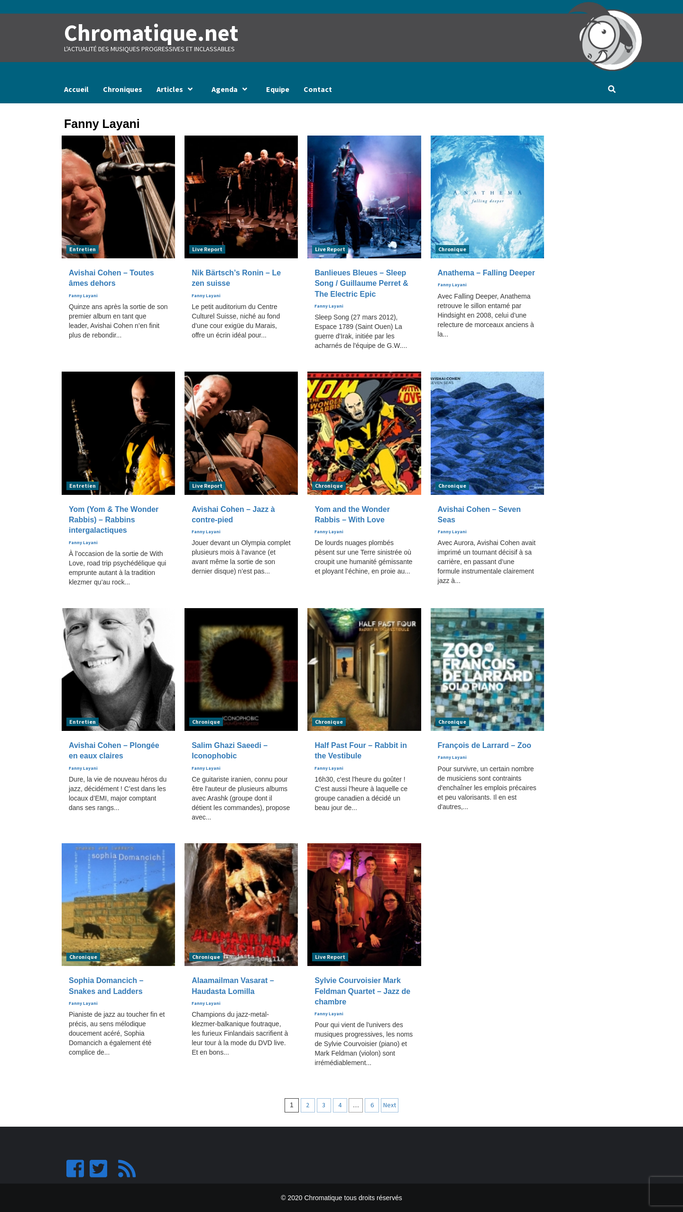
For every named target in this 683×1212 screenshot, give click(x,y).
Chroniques (122, 89)
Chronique (452, 249)
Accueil (76, 89)
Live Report (207, 249)
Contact (318, 89)
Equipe (277, 89)
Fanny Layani (83, 295)
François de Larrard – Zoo (484, 745)
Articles (177, 89)
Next (389, 1105)
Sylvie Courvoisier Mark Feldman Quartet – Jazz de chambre (362, 991)
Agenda (232, 89)
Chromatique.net (150, 32)
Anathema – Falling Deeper (486, 273)
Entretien (82, 249)
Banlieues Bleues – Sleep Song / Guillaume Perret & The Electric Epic (361, 283)
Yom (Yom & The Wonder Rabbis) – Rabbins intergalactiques (113, 519)
